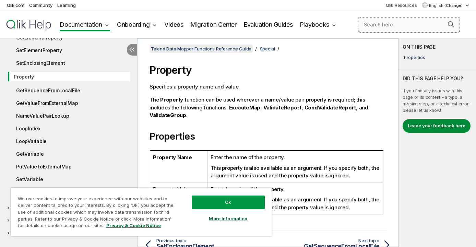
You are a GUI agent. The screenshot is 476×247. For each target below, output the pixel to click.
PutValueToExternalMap (44, 166)
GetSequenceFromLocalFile (48, 90)
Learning (66, 5)
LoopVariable (31, 141)
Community (41, 5)
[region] (141, 212)
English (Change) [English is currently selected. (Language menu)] (446, 5)
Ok (228, 202)
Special (267, 48)
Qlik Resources (401, 5)
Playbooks (314, 24)
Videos (173, 24)
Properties (414, 57)
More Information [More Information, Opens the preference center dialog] (228, 218)
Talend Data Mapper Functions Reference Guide (201, 48)
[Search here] (409, 24)
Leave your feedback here (436, 125)
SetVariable (29, 179)
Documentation (81, 24)
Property (24, 77)
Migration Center (213, 24)
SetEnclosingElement (40, 63)
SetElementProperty (39, 50)
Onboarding (133, 24)
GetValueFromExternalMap (47, 103)
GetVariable (30, 154)
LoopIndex (28, 128)
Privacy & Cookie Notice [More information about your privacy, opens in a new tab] (133, 225)
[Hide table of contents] (132, 50)
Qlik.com (15, 5)
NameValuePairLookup (42, 116)
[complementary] (437, 142)
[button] (451, 24)
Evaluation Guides (268, 24)
